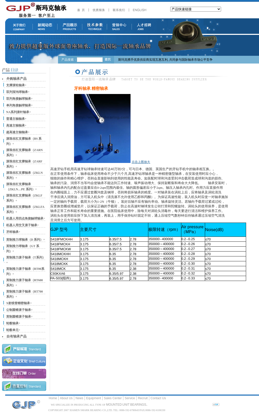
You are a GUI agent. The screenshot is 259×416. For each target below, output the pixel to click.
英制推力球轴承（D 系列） (24, 239)
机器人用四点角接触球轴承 (24, 218)
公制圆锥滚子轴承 (18, 310)
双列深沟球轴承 (17, 92)
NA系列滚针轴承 (17, 112)
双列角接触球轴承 (18, 98)
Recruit (143, 398)
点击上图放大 (141, 162)
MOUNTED (114, 404)
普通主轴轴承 (15, 119)
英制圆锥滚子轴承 (18, 316)
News (79, 398)
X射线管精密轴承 (18, 303)
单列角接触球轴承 (18, 105)
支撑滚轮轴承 (15, 85)
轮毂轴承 (12, 323)
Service (130, 398)
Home (53, 398)
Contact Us (158, 398)
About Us (66, 398)
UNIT (126, 404)
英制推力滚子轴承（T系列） (25, 257)
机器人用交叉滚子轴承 (21, 225)
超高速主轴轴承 (17, 132)
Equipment (93, 398)
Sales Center (113, 398)
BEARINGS (138, 404)
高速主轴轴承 (15, 125)
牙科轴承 (12, 232)
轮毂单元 (12, 330)
